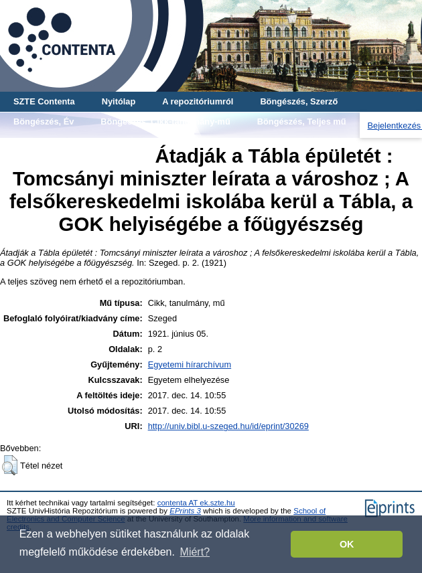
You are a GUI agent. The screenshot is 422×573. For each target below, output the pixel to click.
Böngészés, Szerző (299, 101)
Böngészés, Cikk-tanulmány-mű (165, 121)
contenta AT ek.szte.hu (196, 503)
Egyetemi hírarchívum (189, 364)
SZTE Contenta (44, 101)
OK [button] (347, 544)
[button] (9, 465)
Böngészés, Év (43, 121)
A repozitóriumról (197, 101)
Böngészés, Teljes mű (301, 121)
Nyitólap (118, 101)
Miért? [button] (195, 552)
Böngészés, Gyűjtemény (63, 142)
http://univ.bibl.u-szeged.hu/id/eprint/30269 (228, 426)
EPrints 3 (185, 511)
